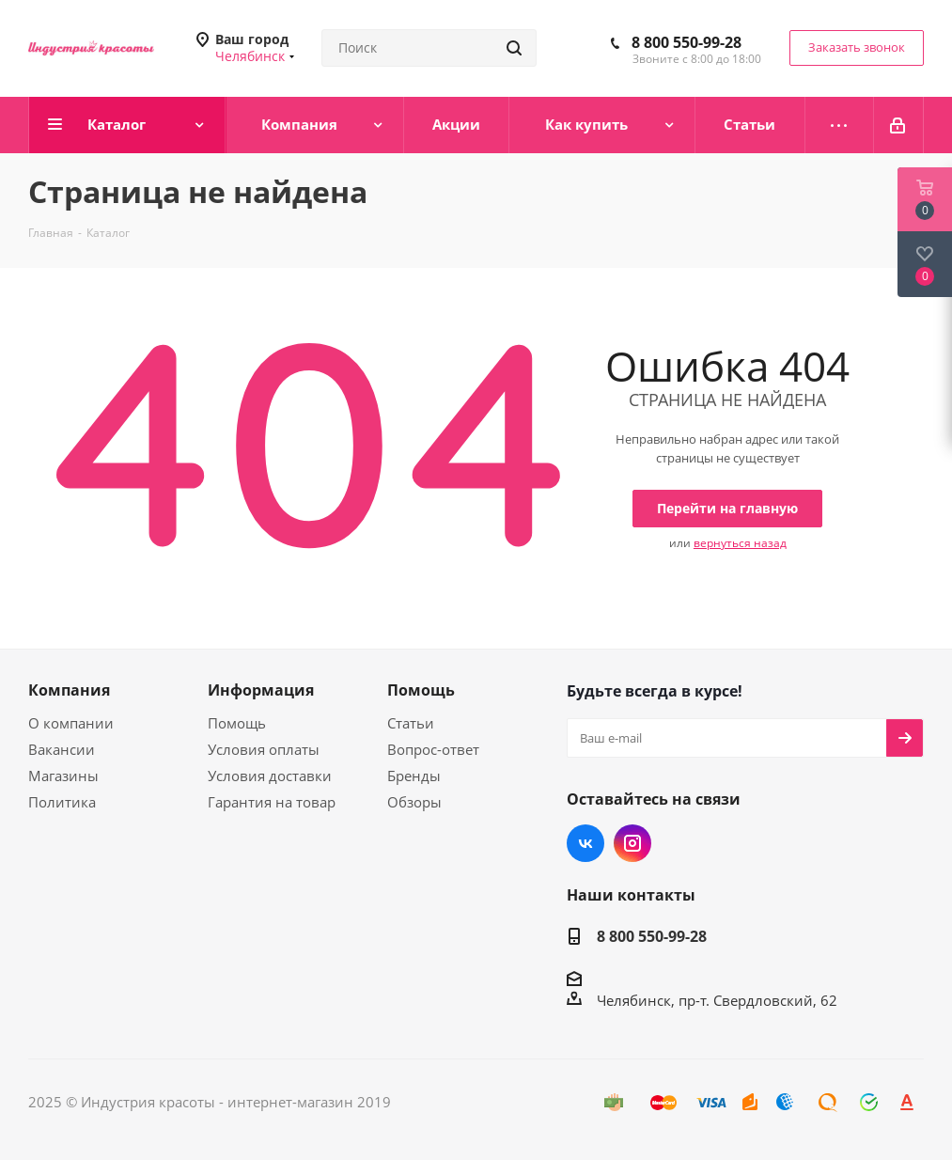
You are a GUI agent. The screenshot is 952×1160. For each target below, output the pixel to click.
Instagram (632, 843)
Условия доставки (270, 775)
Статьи (410, 722)
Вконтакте (585, 843)
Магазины (63, 775)
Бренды (414, 775)
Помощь (237, 722)
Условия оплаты (264, 749)
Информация (261, 690)
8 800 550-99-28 (686, 42)
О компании (71, 722)
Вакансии (61, 749)
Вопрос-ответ (433, 749)
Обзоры (414, 801)
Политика (62, 801)
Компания (69, 690)
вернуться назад (740, 543)
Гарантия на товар (272, 801)
